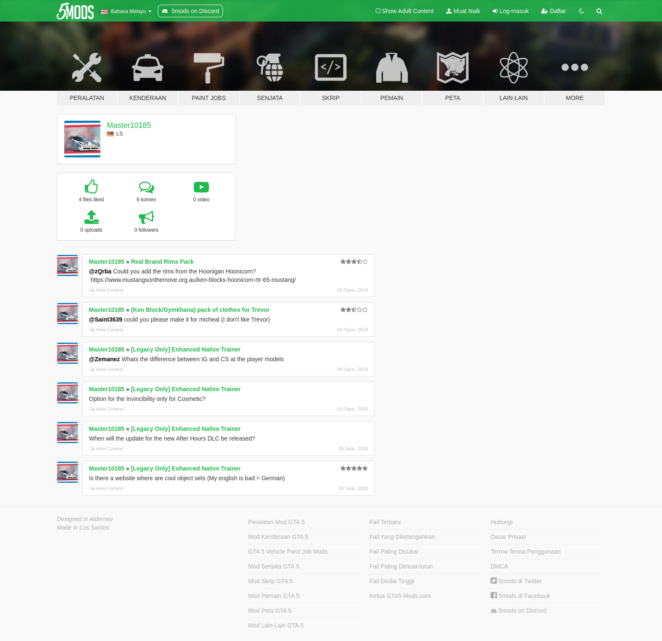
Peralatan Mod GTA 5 (276, 522)
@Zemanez (104, 359)
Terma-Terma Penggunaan (526, 551)
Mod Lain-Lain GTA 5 (276, 625)
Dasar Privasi (508, 536)
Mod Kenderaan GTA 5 (278, 536)
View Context (107, 289)
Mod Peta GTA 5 (269, 610)
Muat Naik (463, 11)
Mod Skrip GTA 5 (270, 581)
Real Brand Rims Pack (162, 261)
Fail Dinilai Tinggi (391, 581)
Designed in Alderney (85, 519)
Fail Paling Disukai (393, 551)
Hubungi (502, 522)
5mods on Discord (518, 610)
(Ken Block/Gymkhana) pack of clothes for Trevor (200, 309)
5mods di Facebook (520, 596)
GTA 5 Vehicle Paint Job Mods (288, 551)
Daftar (553, 11)
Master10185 (129, 125)
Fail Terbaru (385, 522)
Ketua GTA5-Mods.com (400, 595)
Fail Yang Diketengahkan (402, 536)
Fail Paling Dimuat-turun (401, 566)
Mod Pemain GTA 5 (273, 595)
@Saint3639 (105, 319)
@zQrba (100, 271)
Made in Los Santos (83, 527)
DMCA (499, 566)
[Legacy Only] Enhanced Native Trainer (186, 349)
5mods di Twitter (516, 581)
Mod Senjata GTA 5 (273, 566)
